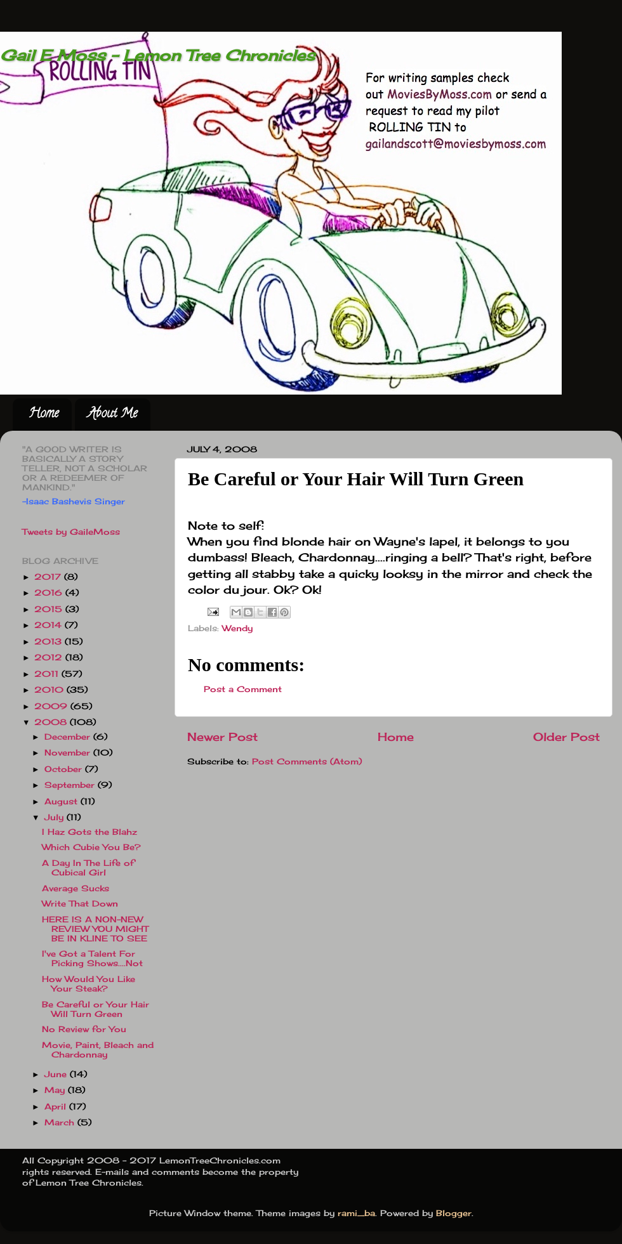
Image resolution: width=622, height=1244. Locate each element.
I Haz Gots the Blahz (89, 832)
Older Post (566, 736)
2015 (49, 609)
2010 (50, 690)
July (55, 817)
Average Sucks (75, 888)
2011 (48, 674)
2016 (49, 593)
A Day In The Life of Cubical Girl (88, 867)
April (56, 1106)
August (62, 801)
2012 (49, 657)
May (56, 1090)
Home (43, 414)
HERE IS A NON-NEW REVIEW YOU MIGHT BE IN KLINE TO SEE (95, 929)
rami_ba (356, 1213)
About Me (112, 414)
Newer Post (222, 736)
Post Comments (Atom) (307, 761)
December (68, 737)
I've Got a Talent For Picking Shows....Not (92, 958)
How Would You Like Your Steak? (88, 983)
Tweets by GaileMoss (71, 532)
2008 (52, 722)
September (71, 785)
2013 (49, 641)
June (57, 1074)
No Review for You (84, 1029)
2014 (49, 625)
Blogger (454, 1213)
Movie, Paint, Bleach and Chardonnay (98, 1049)
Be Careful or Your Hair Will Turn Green (95, 1009)
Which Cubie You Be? (91, 847)
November (68, 752)
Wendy (237, 628)
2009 (52, 706)
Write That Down (80, 903)
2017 (49, 577)
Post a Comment (243, 689)
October (64, 769)
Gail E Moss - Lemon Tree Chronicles (157, 55)
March (60, 1122)
